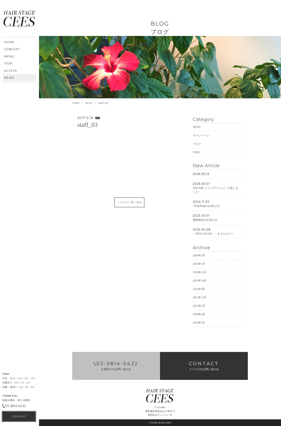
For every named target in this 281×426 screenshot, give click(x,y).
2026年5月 (199, 261)
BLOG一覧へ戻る (129, 208)
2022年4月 (199, 295)
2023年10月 (199, 286)
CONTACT (19, 131)
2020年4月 (199, 320)
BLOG (89, 103)
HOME (76, 103)
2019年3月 (199, 329)
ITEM (196, 158)
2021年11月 (199, 303)
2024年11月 (199, 278)
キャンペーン (201, 141)
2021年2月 (199, 312)
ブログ (197, 150)
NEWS (197, 133)
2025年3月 (199, 270)
